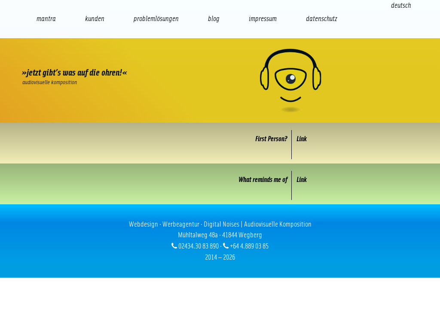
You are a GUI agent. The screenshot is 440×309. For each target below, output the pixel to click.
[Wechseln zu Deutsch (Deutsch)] (401, 5)
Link (301, 138)
